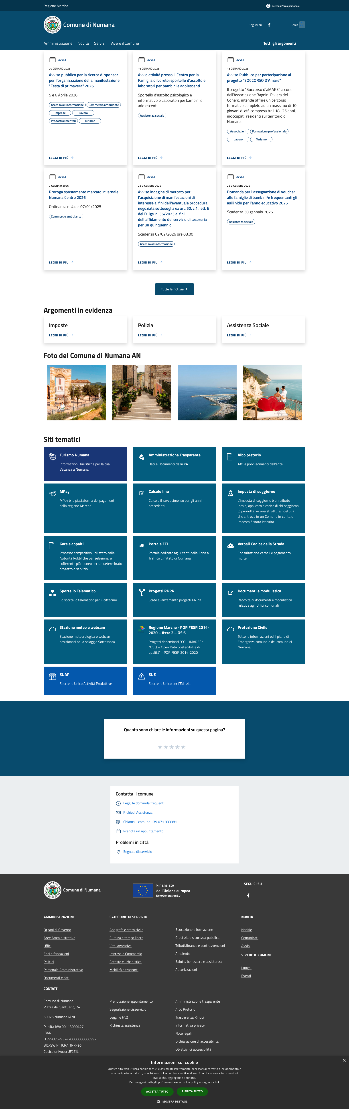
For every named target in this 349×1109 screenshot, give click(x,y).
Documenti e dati (56, 977)
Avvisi (57, 60)
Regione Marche (56, 5)
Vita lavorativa (121, 945)
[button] (174, 1101)
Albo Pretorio (185, 1009)
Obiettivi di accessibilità (193, 1049)
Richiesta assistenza (125, 1025)
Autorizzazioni (186, 969)
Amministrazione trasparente (197, 1001)
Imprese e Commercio (126, 953)
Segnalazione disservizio (128, 1009)
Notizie (246, 929)
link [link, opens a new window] (217, 1082)
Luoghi (246, 967)
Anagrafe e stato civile (126, 929)
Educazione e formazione (194, 929)
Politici (49, 961)
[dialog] (174, 1082)
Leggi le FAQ (119, 1017)
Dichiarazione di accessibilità (197, 1041)
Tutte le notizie (174, 289)
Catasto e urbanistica (126, 961)
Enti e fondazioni (56, 953)
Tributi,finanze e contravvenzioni (200, 945)
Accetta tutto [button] (157, 1091)
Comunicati (249, 937)
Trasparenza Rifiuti (189, 1017)
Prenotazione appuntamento (131, 1001)
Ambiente (182, 953)
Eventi (246, 975)
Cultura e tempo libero (126, 937)
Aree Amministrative (59, 937)
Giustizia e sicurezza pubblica (197, 937)
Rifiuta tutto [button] (192, 1091)
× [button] (344, 1060)
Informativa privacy (190, 1025)
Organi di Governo (57, 929)
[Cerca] (300, 24)
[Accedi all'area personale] (282, 6)
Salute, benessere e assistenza (198, 961)
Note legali (183, 1033)
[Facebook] (260, 25)
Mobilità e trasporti (124, 969)
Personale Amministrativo (63, 969)
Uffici (47, 945)
